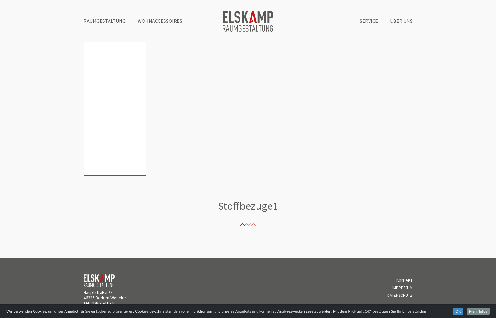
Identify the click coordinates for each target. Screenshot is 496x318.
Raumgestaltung (105, 21)
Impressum (402, 287)
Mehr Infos (478, 311)
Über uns (401, 21)
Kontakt (404, 280)
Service (369, 21)
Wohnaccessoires (160, 21)
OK (458, 311)
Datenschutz (399, 295)
